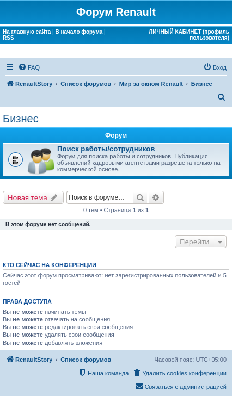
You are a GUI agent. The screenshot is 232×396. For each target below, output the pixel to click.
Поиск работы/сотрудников (106, 149)
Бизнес (21, 119)
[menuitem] (29, 67)
